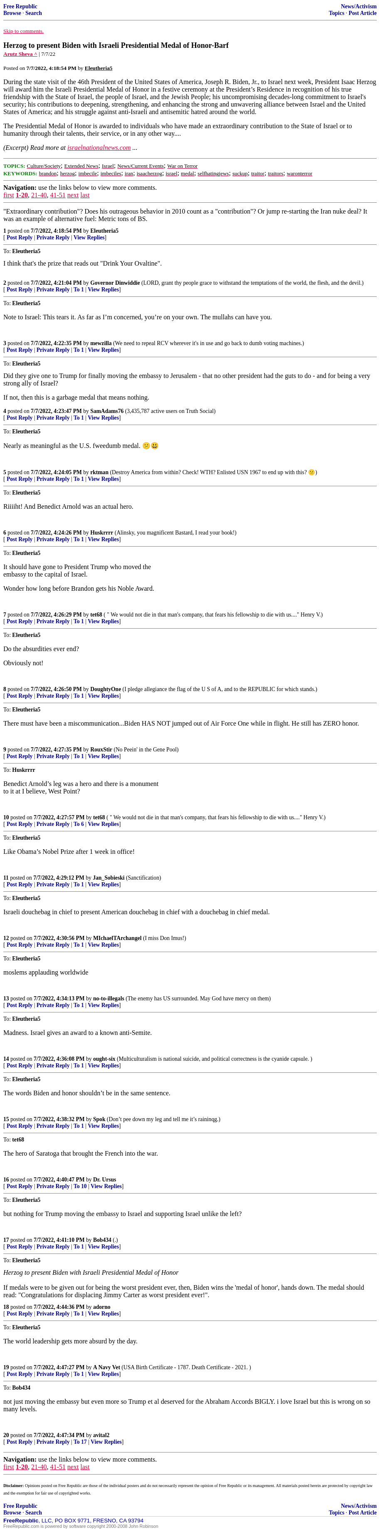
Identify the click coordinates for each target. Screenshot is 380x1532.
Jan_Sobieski (108, 878)
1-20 (22, 195)
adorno (102, 1307)
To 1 (79, 289)
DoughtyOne (105, 689)
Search (33, 13)
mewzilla (100, 343)
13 (6, 998)
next (73, 195)
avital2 (101, 1435)
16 (6, 1179)
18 (6, 1307)
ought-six (104, 1059)
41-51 (57, 195)
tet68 (96, 615)
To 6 (79, 824)
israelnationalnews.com (99, 147)
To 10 (80, 1186)
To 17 (80, 1442)
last (84, 195)
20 (6, 1435)
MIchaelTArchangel (117, 938)
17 (6, 1240)
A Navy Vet (106, 1367)
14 (6, 1059)
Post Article (362, 13)
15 (6, 1119)
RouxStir (101, 749)
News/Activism (359, 6)
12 (6, 938)
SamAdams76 (106, 411)
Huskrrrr (101, 533)
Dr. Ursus (104, 1179)
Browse (12, 13)
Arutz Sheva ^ (20, 54)
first (8, 195)
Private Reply (53, 237)
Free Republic (20, 6)
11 (6, 878)
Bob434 (102, 1240)
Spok (99, 1119)
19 (6, 1367)
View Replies (89, 237)
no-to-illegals (108, 998)
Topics (336, 13)
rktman (99, 472)
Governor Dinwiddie (115, 283)
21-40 (39, 195)
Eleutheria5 (104, 231)
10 (6, 817)
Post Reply (19, 237)
